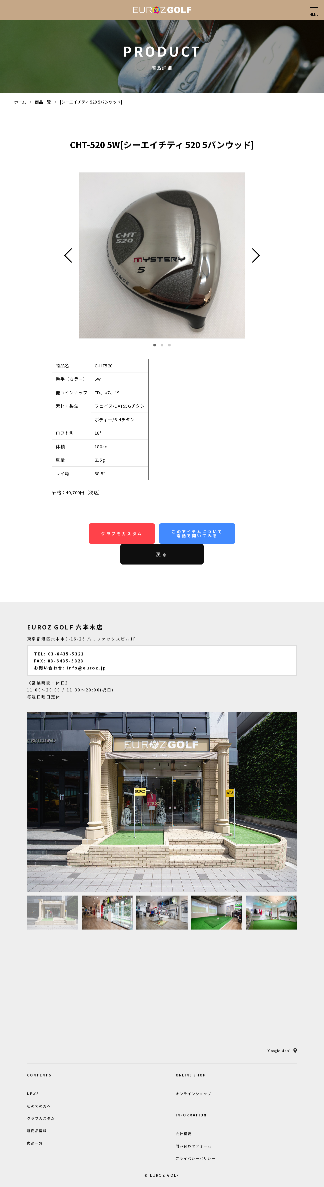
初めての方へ (39, 1106)
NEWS (33, 1093)
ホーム (20, 101)
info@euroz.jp (86, 667)
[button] (154, 345)
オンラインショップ (194, 1093)
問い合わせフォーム (194, 1146)
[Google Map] (278, 1050)
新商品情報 (37, 1130)
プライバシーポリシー (196, 1158)
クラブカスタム (41, 1118)
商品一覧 (43, 101)
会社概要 (184, 1133)
